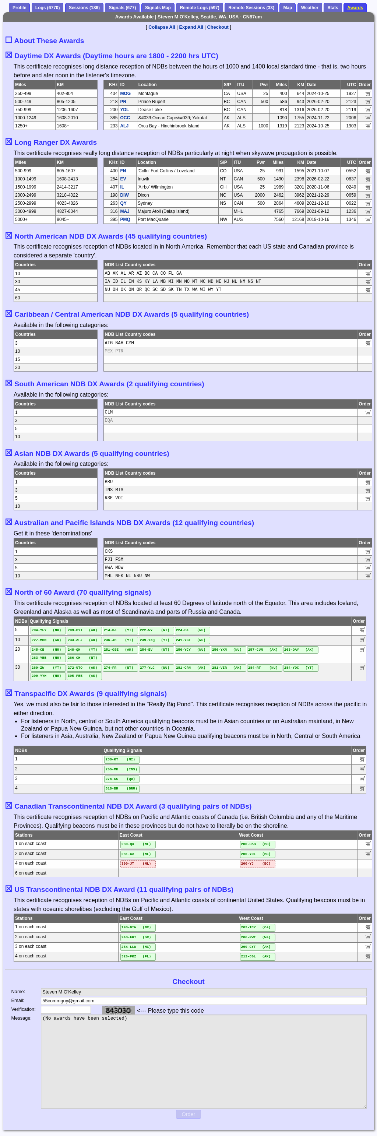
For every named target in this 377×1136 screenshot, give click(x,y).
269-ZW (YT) (46, 668)
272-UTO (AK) (83, 668)
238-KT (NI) (120, 759)
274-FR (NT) (119, 668)
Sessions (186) (84, 7)
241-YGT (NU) (191, 640)
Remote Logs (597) (199, 7)
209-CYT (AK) (83, 630)
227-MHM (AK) (46, 640)
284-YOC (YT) (299, 668)
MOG (125, 93)
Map (287, 7)
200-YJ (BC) (256, 864)
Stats (332, 7)
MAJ (124, 211)
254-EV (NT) (155, 650)
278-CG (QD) (120, 779)
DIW (124, 195)
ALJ (124, 126)
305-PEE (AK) (83, 676)
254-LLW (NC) (136, 947)
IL (122, 187)
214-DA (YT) (119, 630)
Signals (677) (122, 7)
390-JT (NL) (136, 864)
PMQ (125, 219)
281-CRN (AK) (191, 668)
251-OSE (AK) (119, 650)
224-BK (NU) (191, 630)
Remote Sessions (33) (251, 7)
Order (188, 1114)
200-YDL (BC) (256, 854)
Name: (18, 991)
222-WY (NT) (155, 630)
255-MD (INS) (121, 769)
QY (123, 203)
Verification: (20, 1009)
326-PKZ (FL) (136, 956)
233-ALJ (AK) (83, 640)
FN (123, 170)
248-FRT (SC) (136, 937)
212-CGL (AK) (256, 956)
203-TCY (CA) (256, 927)
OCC (125, 117)
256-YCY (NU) (191, 650)
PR (123, 101)
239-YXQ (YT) (155, 640)
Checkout (218, 27)
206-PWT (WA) (256, 937)
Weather (309, 7)
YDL (124, 109)
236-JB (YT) (119, 640)
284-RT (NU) (263, 668)
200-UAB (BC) (256, 844)
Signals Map (158, 7)
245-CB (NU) (46, 650)
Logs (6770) (47, 7)
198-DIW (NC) (136, 927)
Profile (19, 7)
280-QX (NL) (136, 844)
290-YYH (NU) (46, 676)
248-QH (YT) (83, 650)
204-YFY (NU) (46, 630)
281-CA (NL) (136, 854)
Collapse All (161, 27)
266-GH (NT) (83, 658)
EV (123, 179)
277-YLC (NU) (155, 668)
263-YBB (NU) (46, 658)
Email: (18, 1000)
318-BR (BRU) (121, 789)
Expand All (191, 27)
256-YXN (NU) (227, 650)
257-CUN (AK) (263, 650)
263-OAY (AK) (299, 650)
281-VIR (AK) (227, 668)
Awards (355, 7)
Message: (20, 1018)
